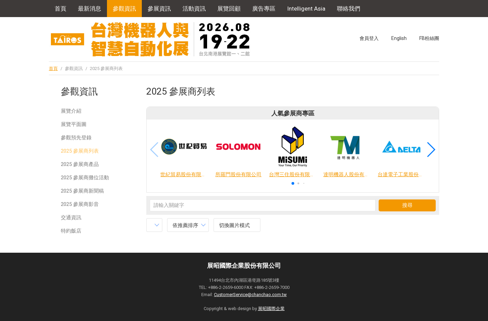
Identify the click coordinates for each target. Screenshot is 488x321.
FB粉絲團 (429, 38)
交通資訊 (71, 217)
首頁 (60, 8)
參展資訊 (159, 8)
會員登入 (369, 38)
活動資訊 (194, 8)
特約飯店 (71, 231)
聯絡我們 (348, 8)
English (399, 38)
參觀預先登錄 (76, 138)
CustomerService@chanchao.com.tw (250, 294)
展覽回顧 (229, 8)
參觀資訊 (124, 8)
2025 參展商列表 (80, 151)
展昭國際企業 (271, 308)
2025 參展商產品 (80, 164)
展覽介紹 (71, 111)
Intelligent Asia (306, 8)
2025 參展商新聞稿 (82, 191)
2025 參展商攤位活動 (85, 178)
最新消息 (89, 8)
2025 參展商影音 (80, 204)
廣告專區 (263, 8)
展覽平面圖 (73, 124)
